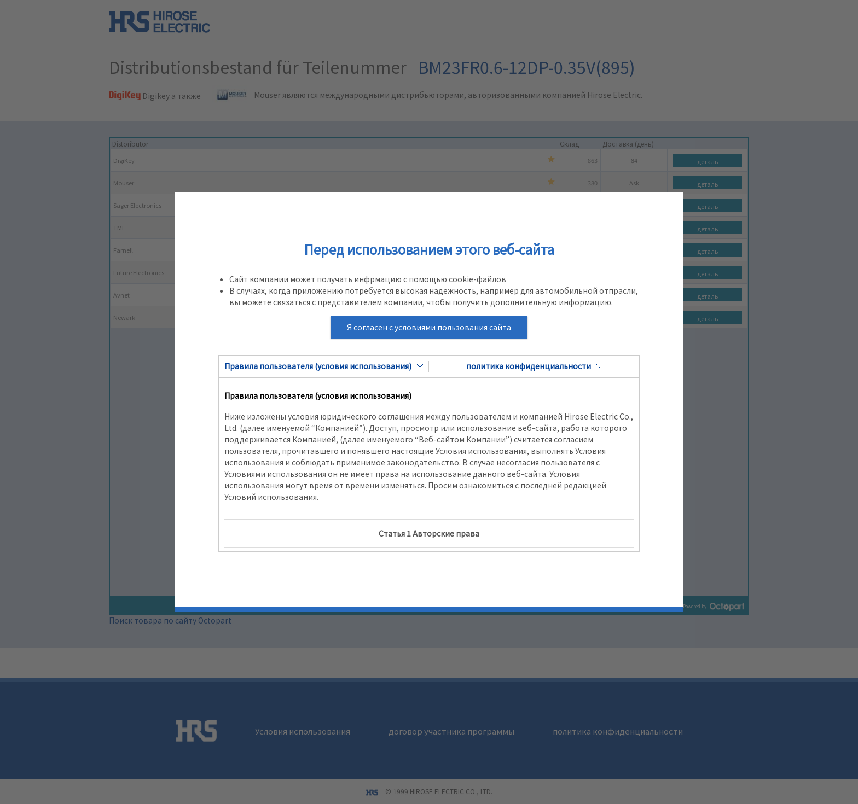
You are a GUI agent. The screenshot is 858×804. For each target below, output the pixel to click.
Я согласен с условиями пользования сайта (429, 327)
